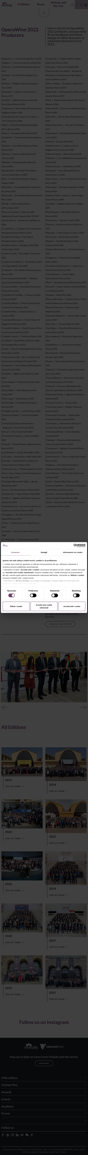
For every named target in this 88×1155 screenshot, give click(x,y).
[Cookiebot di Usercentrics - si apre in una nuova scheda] (75, 545)
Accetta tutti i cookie (71, 606)
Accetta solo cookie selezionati (44, 606)
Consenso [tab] (15, 552)
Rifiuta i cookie (16, 606)
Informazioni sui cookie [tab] (72, 552)
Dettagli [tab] (44, 552)
